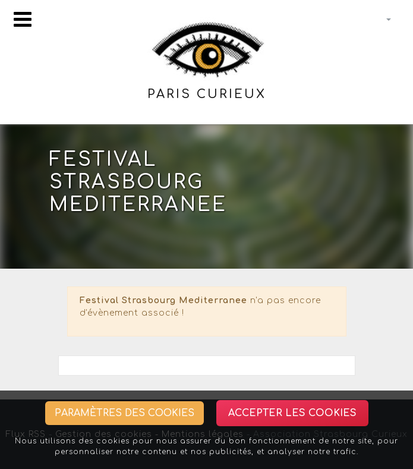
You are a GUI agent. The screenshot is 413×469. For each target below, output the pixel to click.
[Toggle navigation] (22, 19)
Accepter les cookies (292, 413)
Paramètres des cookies (124, 413)
